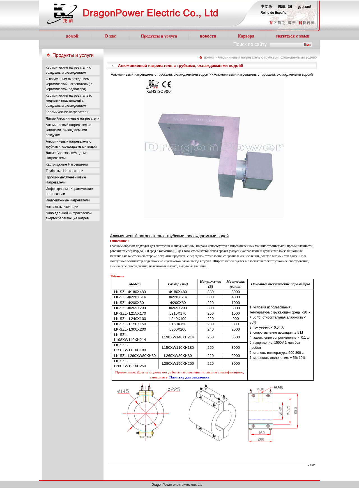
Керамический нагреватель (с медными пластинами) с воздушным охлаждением (69, 101)
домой (209, 57)
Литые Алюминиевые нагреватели (73, 118)
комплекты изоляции (62, 207)
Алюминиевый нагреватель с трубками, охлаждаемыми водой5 (267, 57)
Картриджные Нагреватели (67, 164)
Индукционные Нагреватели (68, 200)
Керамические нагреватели (67, 112)
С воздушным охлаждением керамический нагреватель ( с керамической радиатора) (69, 84)
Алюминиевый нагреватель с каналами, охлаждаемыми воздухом (68, 130)
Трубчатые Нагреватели (64, 171)
